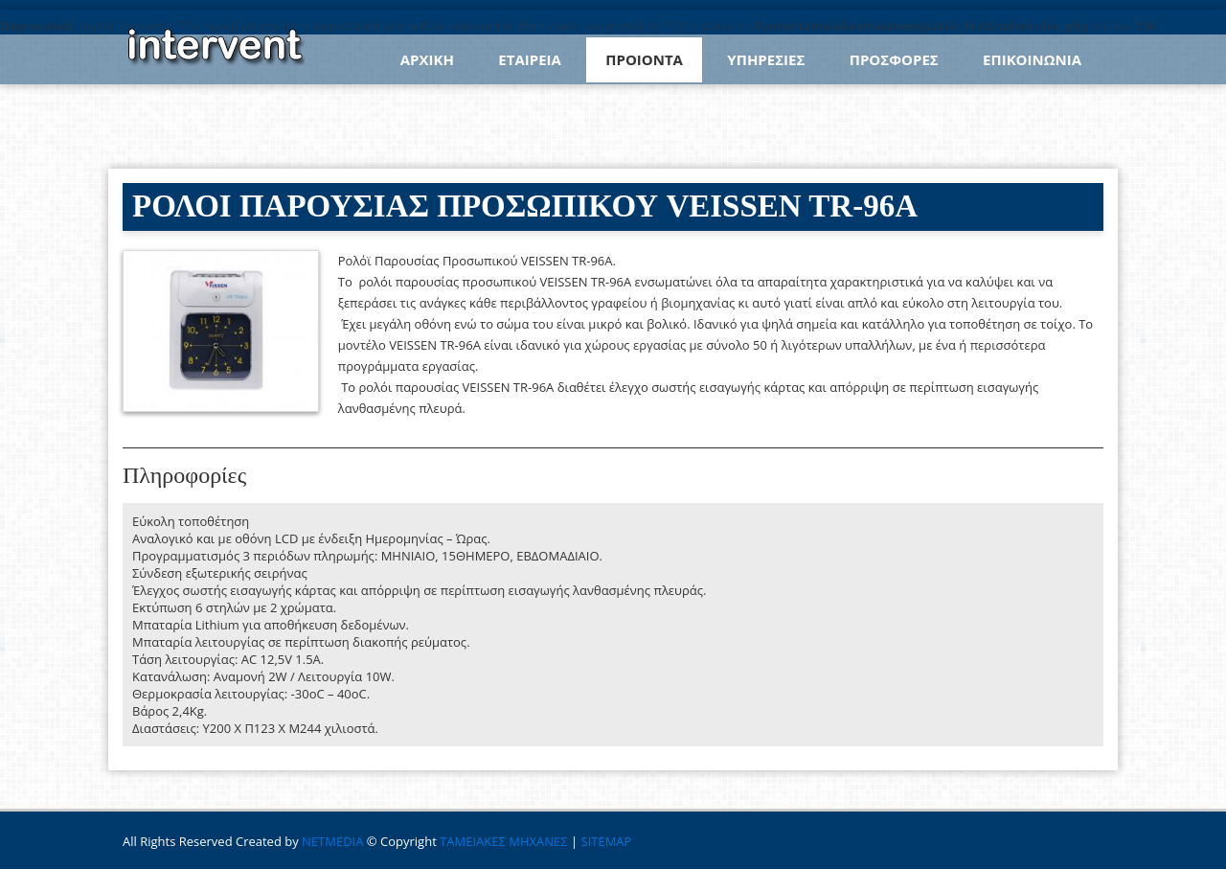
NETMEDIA (332, 841)
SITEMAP (606, 841)
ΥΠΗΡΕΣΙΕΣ (766, 59)
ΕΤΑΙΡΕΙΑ (529, 59)
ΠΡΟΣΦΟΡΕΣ (894, 59)
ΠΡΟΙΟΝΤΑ (644, 59)
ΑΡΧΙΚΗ (427, 59)
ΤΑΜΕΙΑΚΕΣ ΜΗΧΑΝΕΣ (503, 841)
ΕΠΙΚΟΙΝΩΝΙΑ (1032, 59)
